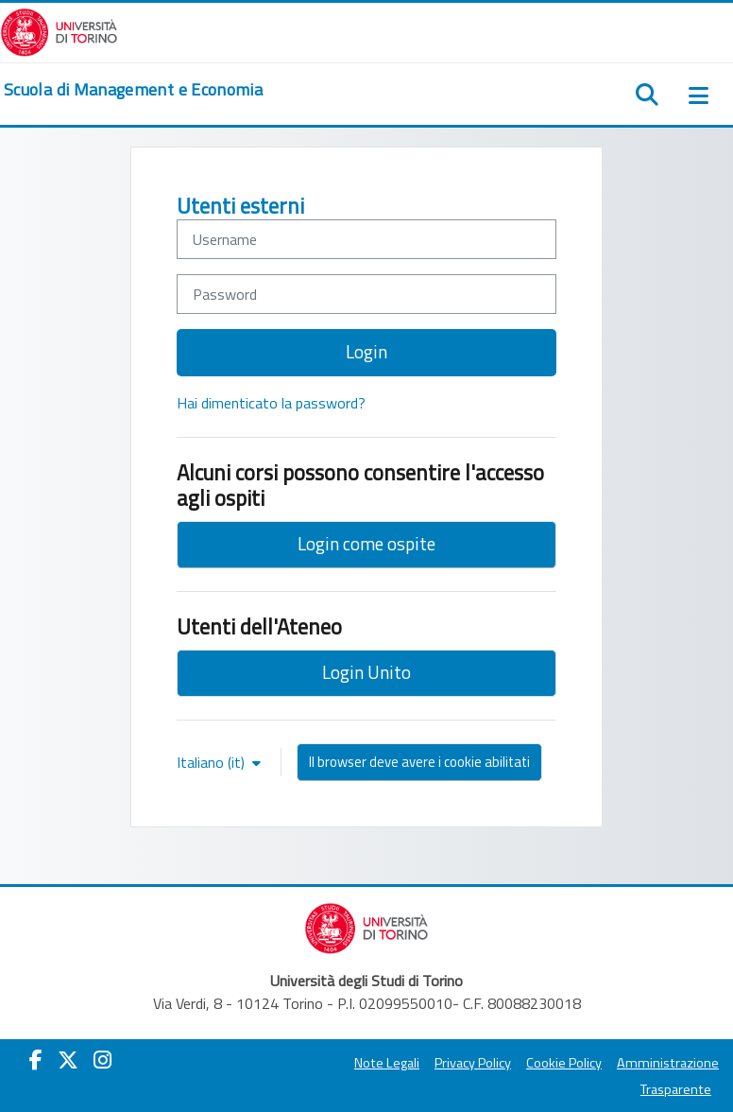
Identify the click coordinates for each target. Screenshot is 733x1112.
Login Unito (366, 672)
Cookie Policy (564, 1062)
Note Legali (386, 1062)
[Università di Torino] (59, 30)
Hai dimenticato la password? (271, 402)
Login (366, 351)
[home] (133, 89)
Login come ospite (366, 543)
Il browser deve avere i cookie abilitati (419, 762)
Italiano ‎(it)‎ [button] (212, 762)
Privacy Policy (473, 1062)
